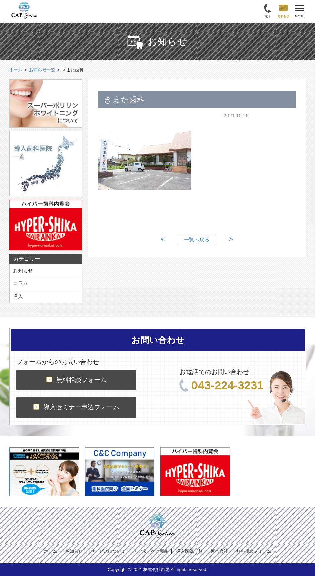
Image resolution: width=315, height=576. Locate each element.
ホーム (50, 551)
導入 (18, 296)
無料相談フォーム (76, 379)
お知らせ (23, 270)
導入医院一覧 (189, 551)
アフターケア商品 (151, 551)
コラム (20, 283)
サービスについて (108, 551)
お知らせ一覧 (42, 69)
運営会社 (219, 551)
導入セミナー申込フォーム (76, 407)
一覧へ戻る (196, 239)
